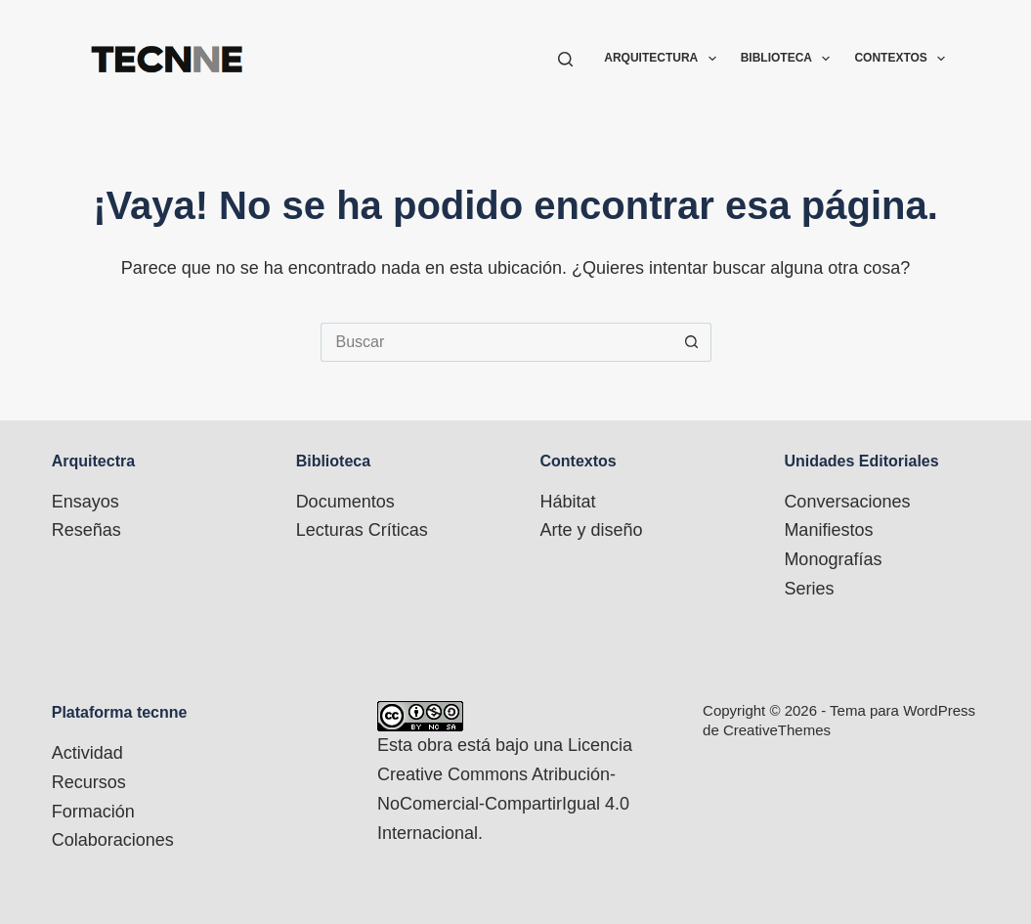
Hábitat (568, 501)
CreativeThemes (777, 730)
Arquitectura (663, 58)
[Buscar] (565, 59)
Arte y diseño (591, 530)
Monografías (832, 559)
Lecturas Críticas (362, 530)
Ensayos (85, 501)
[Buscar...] (496, 342)
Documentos (345, 501)
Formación (93, 811)
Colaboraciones (113, 840)
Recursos (89, 782)
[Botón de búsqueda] (691, 342)
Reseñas (86, 530)
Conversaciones (847, 501)
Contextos (899, 58)
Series (809, 588)
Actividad (87, 753)
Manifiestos (828, 530)
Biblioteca (789, 58)
